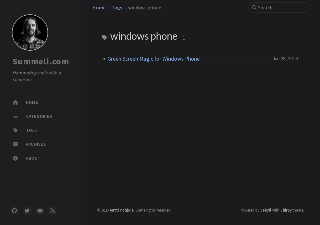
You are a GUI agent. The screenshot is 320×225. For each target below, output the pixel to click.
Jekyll (265, 210)
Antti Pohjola (122, 210)
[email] (40, 210)
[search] (282, 7)
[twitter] (27, 210)
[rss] (52, 210)
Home (99, 7)
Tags (117, 7)
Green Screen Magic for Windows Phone (154, 58)
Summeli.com (40, 61)
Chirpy (286, 210)
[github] (14, 210)
